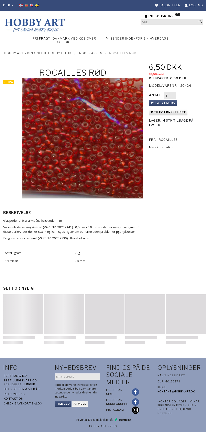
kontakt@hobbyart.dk (176, 391)
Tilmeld (63, 403)
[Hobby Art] (34, 24)
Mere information (161, 147)
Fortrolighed (15, 375)
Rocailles (168, 140)
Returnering (14, 393)
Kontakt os (13, 398)
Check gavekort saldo (23, 403)
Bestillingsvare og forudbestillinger (20, 382)
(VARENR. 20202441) (58, 227)
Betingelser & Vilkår (22, 389)
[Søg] (200, 22)
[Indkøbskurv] (171, 16)
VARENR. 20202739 (53, 238)
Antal (155, 95)
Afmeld (80, 403)
